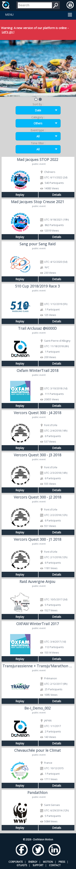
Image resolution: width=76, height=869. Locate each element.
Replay (19, 195)
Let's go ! (8, 32)
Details (56, 195)
